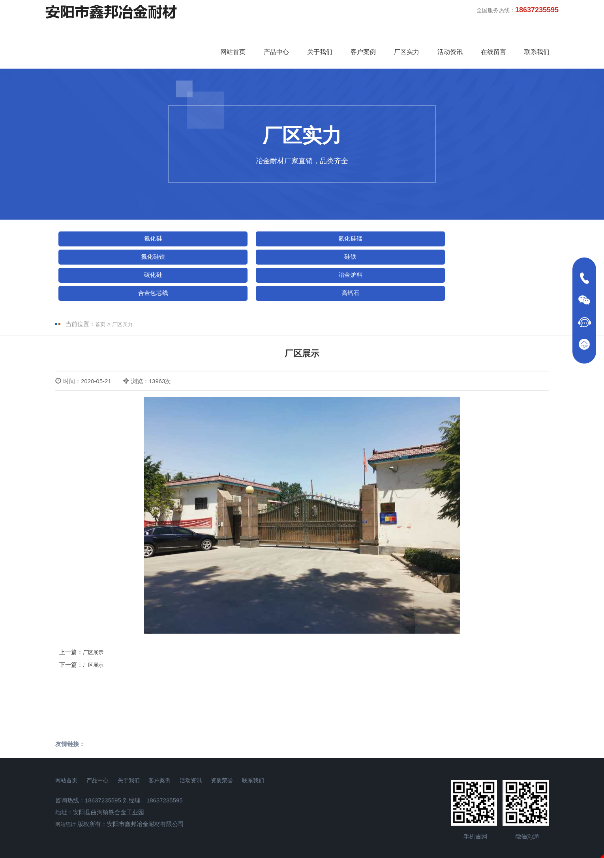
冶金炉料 (102, 246)
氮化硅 (102, 221)
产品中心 (276, 32)
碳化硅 (497, 221)
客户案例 (363, 32)
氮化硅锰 (201, 221)
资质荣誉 (272, 736)
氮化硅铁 (299, 221)
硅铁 (398, 221)
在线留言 (493, 32)
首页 (101, 281)
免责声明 (302, 852)
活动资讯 (450, 32)
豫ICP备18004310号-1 (302, 826)
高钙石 (299, 246)
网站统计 (67, 780)
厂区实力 (406, 32)
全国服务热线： (517, 10)
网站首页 (233, 32)
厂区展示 (95, 609)
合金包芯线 (201, 246)
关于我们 (319, 32)
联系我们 (537, 32)
